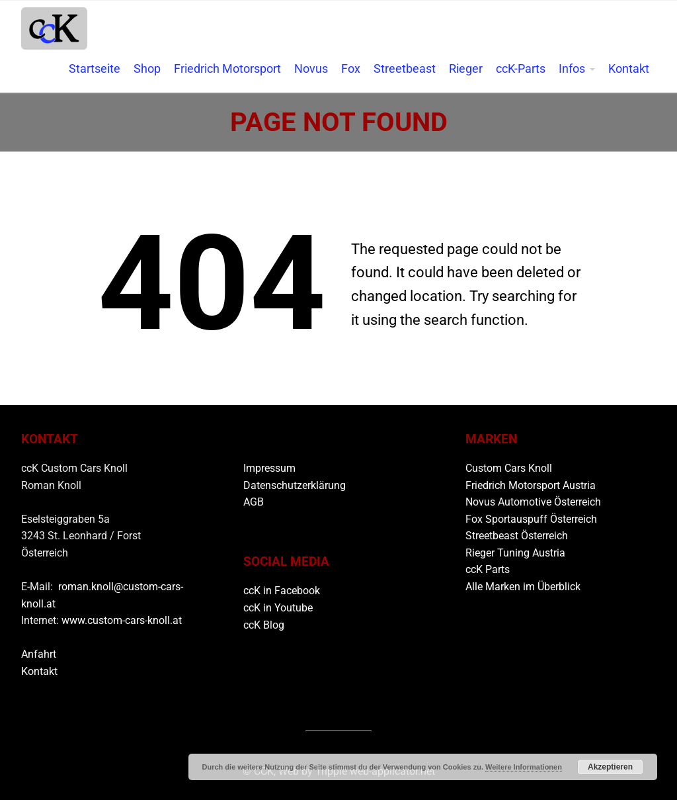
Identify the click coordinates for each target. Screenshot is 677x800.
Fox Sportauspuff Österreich (531, 519)
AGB (253, 502)
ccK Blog (263, 625)
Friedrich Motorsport (227, 68)
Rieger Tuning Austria (515, 553)
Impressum (269, 468)
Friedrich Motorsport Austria (530, 485)
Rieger (466, 68)
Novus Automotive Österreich (533, 502)
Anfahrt (38, 654)
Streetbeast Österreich (516, 535)
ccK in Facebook (281, 590)
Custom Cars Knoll (508, 468)
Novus (311, 68)
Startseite (94, 68)
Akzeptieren (610, 767)
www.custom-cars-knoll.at (121, 620)
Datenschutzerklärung (294, 485)
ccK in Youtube (278, 607)
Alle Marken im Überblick (522, 586)
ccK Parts (487, 569)
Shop (147, 68)
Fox (350, 68)
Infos (572, 68)
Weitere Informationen (523, 767)
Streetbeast (405, 68)
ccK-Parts (520, 68)
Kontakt (628, 68)
